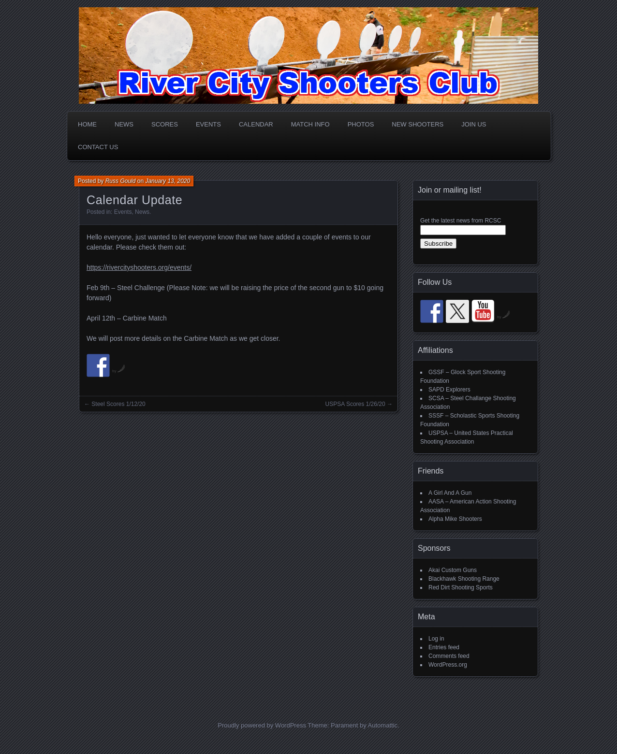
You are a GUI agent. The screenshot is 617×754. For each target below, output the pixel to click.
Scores (164, 124)
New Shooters (417, 124)
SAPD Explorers (449, 389)
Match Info (310, 124)
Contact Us (98, 147)
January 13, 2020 (167, 181)
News (124, 124)
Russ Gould (120, 181)
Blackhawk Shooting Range (463, 578)
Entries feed (443, 647)
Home (87, 124)
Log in (436, 638)
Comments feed (449, 656)
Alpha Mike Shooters (455, 519)
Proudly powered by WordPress (262, 725)
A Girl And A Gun (449, 492)
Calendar (256, 124)
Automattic (382, 725)
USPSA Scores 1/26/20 (355, 404)
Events (208, 124)
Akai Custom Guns (452, 570)
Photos (361, 124)
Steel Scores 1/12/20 (118, 404)
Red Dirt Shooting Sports (460, 587)
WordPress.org (447, 664)
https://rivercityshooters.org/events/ (139, 267)
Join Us (473, 124)
